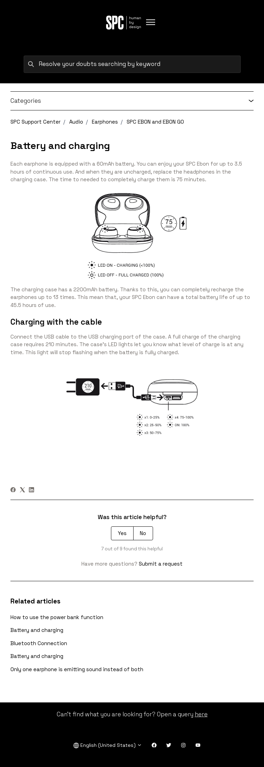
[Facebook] (13, 490)
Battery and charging (36, 630)
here (201, 714)
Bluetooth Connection (38, 643)
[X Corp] (22, 490)
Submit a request (161, 563)
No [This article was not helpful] (143, 533)
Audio (76, 121)
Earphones (105, 121)
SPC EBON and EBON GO (155, 121)
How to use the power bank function (56, 617)
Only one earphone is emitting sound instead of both (76, 669)
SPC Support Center (35, 121)
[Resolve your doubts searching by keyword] (132, 64)
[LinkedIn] (31, 490)
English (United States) (107, 745)
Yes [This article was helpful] (122, 533)
